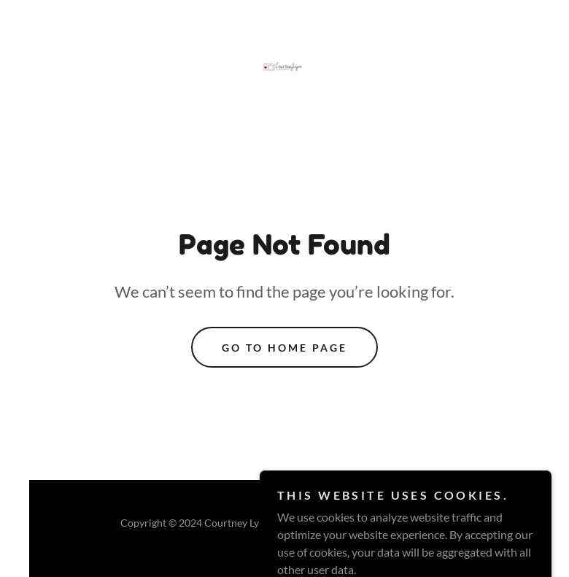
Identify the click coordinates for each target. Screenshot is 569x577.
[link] (284, 68)
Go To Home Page (284, 347)
